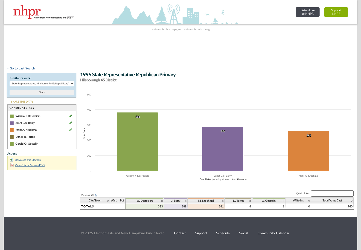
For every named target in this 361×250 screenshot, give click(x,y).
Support (201, 233)
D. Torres (238, 200)
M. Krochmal (206, 200)
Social (243, 233)
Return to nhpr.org (196, 29)
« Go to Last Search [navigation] (21, 68)
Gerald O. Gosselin (26, 143)
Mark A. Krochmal (26, 130)
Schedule (223, 233)
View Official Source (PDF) (27, 165)
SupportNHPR (336, 12)
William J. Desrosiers (27, 116)
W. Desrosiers (145, 200)
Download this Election (25, 160)
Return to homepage (166, 29)
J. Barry (175, 200)
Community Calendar (273, 233)
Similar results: (20, 78)
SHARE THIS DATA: (22, 102)
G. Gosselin (269, 200)
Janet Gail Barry (25, 123)
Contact (180, 233)
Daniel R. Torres (25, 136)
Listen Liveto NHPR (307, 12)
